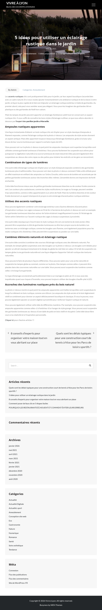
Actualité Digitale (16, 504)
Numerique (13, 533)
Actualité (13, 500)
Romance (13, 537)
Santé (11, 541)
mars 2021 (13, 458)
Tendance (13, 549)
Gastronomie (14, 525)
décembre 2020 (15, 471)
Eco (10, 520)
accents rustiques (16, 96)
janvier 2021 (14, 466)
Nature (12, 529)
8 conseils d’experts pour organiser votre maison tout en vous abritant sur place (42, 399)
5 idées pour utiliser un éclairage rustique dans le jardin (32, 395)
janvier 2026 (14, 446)
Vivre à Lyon (17, 3)
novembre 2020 (15, 475)
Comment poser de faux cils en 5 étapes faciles (28, 403)
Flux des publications (18, 574)
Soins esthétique (16, 545)
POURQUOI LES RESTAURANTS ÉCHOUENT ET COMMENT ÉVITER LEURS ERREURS (46, 407)
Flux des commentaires (18, 578)
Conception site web (17, 516)
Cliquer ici (9, 320)
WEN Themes (56, 605)
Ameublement (39, 90)
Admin (14, 90)
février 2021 (14, 462)
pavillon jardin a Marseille (37, 121)
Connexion (13, 570)
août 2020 (13, 479)
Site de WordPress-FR (18, 583)
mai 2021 (13, 450)
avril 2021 (13, 454)
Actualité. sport (15, 508)
